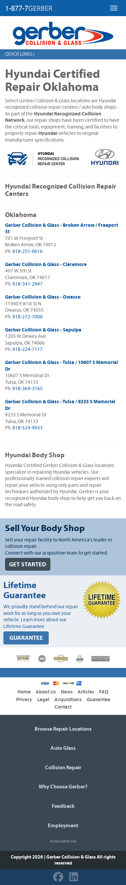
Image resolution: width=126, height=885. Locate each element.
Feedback (63, 806)
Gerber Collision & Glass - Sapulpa (43, 330)
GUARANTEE (26, 637)
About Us (46, 692)
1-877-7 (28, 8)
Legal (43, 699)
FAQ (104, 692)
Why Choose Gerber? (63, 787)
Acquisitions (68, 699)
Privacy (24, 699)
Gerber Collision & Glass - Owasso (43, 297)
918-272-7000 (27, 316)
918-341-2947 (27, 284)
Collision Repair (63, 768)
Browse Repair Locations (63, 729)
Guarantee (98, 699)
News (67, 692)
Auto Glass (63, 748)
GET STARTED (27, 564)
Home (24, 692)
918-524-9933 (27, 427)
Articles (86, 692)
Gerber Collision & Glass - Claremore (46, 264)
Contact (63, 707)
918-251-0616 (27, 251)
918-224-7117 (27, 349)
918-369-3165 (27, 388)
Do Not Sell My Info (63, 841)
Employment (63, 826)
